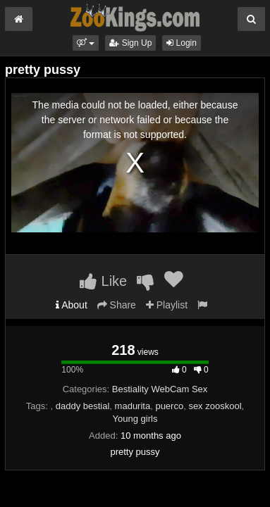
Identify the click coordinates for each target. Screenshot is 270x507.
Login (181, 43)
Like (103, 281)
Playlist (167, 305)
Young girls (135, 418)
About (71, 305)
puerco (169, 406)
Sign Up (130, 43)
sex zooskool (214, 406)
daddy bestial (83, 406)
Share (116, 305)
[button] (86, 43)
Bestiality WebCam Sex (160, 389)
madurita (133, 406)
